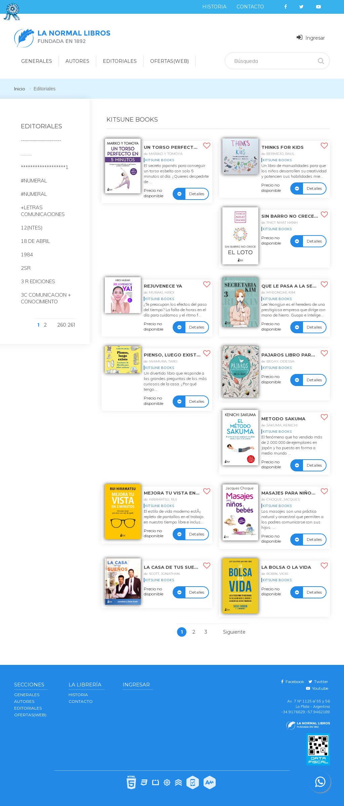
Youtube (317, 688)
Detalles (196, 193)
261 (71, 325)
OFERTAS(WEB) (169, 61)
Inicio (19, 89)
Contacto (250, 7)
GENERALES (26, 694)
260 (61, 325)
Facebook (292, 681)
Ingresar (311, 37)
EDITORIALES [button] (120, 61)
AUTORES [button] (77, 61)
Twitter (318, 681)
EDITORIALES (28, 708)
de (163, 154)
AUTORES (24, 701)
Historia (214, 7)
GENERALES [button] (36, 61)
